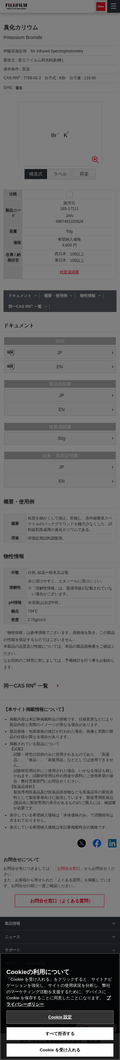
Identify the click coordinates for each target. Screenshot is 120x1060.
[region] (60, 1006)
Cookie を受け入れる (60, 1050)
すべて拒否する (60, 1033)
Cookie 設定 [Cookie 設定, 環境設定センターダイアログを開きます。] (60, 1017)
